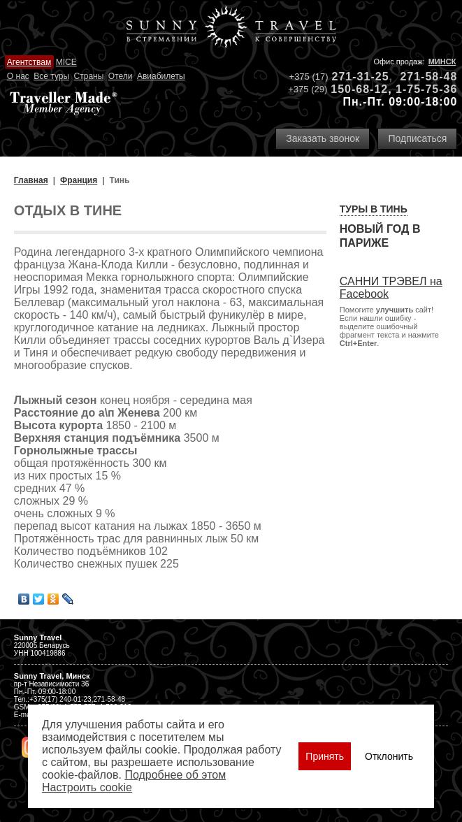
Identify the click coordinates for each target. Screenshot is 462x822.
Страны (89, 76)
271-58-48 (428, 76)
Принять (324, 756)
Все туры (51, 76)
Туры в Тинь (373, 209)
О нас (18, 76)
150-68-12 (359, 89)
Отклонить (389, 756)
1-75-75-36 (426, 89)
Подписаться (417, 138)
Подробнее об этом (175, 775)
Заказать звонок (322, 138)
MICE (66, 62)
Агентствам (29, 62)
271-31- (353, 76)
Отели (120, 76)
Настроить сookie (87, 787)
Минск (442, 61)
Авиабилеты (161, 76)
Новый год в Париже (380, 236)
